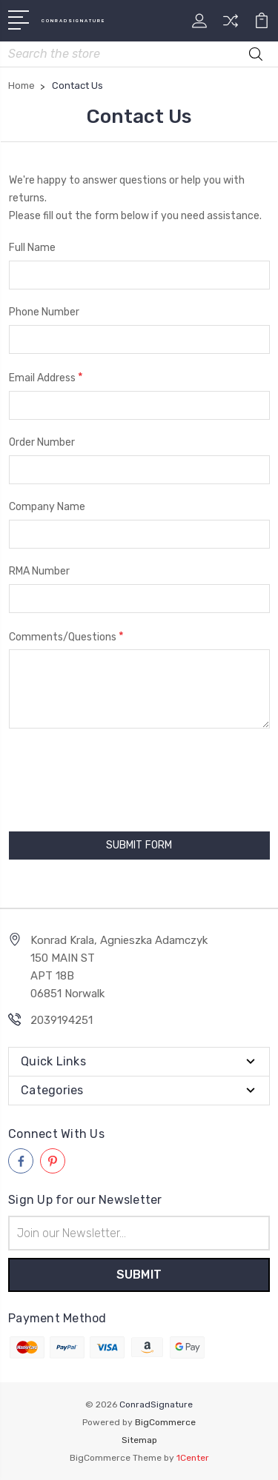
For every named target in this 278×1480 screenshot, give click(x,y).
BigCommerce (165, 1422)
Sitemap (139, 1440)
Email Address (46, 377)
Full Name (32, 247)
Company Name (47, 506)
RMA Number (39, 571)
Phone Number (44, 312)
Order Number (42, 442)
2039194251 (61, 1020)
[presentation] (93, 772)
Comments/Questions (66, 636)
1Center (192, 1458)
